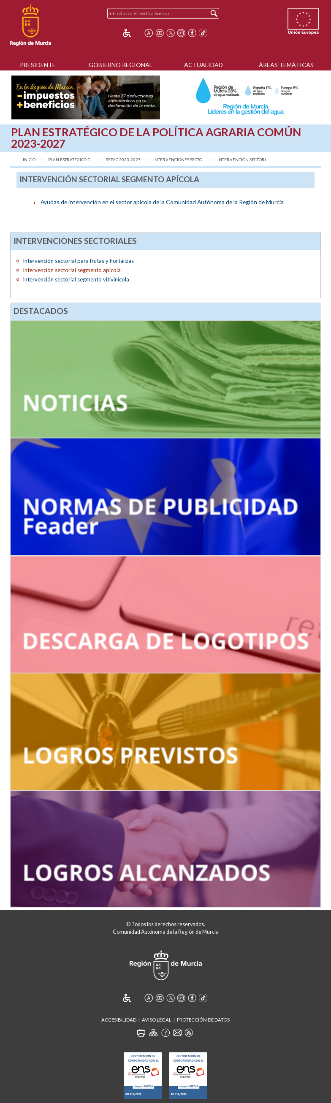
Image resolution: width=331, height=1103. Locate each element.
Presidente (38, 64)
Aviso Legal (156, 1019)
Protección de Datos (203, 1019)
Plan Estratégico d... (70, 159)
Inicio (29, 159)
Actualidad (203, 64)
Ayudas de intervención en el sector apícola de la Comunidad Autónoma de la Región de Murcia (162, 201)
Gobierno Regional (120, 64)
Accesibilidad (118, 1019)
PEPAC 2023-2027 (123, 159)
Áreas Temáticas (286, 64)
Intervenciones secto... (179, 159)
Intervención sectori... (243, 159)
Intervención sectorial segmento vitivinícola (76, 279)
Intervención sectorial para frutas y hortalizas (78, 260)
